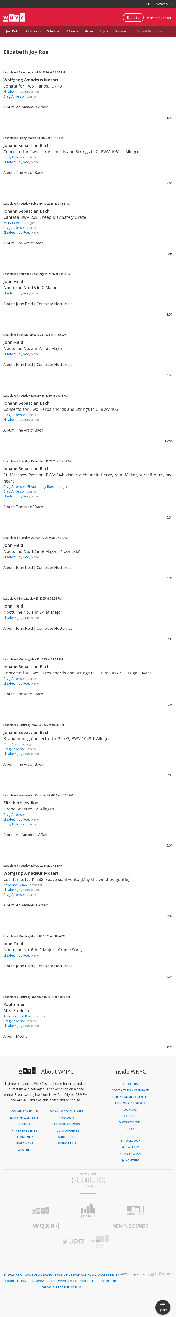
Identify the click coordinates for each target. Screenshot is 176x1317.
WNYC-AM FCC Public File (61, 1287)
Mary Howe (12, 223)
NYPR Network (159, 4)
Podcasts (67, 1118)
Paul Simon (14, 1004)
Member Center (158, 18)
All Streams (33, 31)
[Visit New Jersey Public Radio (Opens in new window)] (45, 1241)
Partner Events (24, 1130)
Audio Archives (67, 1130)
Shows (89, 31)
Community (24, 1137)
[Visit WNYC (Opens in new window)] (40, 1210)
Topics (104, 31)
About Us (130, 1084)
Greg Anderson (14, 96)
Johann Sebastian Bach (26, 145)
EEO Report (109, 1281)
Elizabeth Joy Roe (16, 91)
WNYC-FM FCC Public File (77, 1281)
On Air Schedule (24, 1111)
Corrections (15, 1281)
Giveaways (24, 1143)
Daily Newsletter (24, 1118)
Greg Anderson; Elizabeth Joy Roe (28, 486)
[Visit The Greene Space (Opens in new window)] (130, 1241)
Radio (15, 31)
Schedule (53, 31)
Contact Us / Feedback (130, 1090)
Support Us (142, 31)
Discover (120, 31)
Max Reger (11, 744)
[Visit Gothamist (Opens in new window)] (88, 1210)
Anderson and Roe (17, 1016)
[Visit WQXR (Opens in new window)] (45, 1226)
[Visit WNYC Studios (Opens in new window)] (135, 1210)
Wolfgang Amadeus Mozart (30, 80)
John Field (13, 281)
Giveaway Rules (42, 1281)
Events (24, 1124)
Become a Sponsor (130, 1103)
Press (130, 1129)
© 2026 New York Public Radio (28, 1274)
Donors (130, 1109)
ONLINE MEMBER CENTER (130, 1097)
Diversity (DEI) (130, 1122)
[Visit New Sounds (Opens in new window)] (130, 1226)
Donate (133, 17)
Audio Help (67, 1137)
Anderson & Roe (15, 885)
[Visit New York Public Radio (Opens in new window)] (88, 1180)
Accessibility (108, 1274)
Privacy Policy (86, 1274)
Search (162, 31)
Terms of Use (63, 1274)
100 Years (71, 31)
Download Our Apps (67, 1111)
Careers (130, 1116)
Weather (25, 1150)
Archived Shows (67, 1124)
